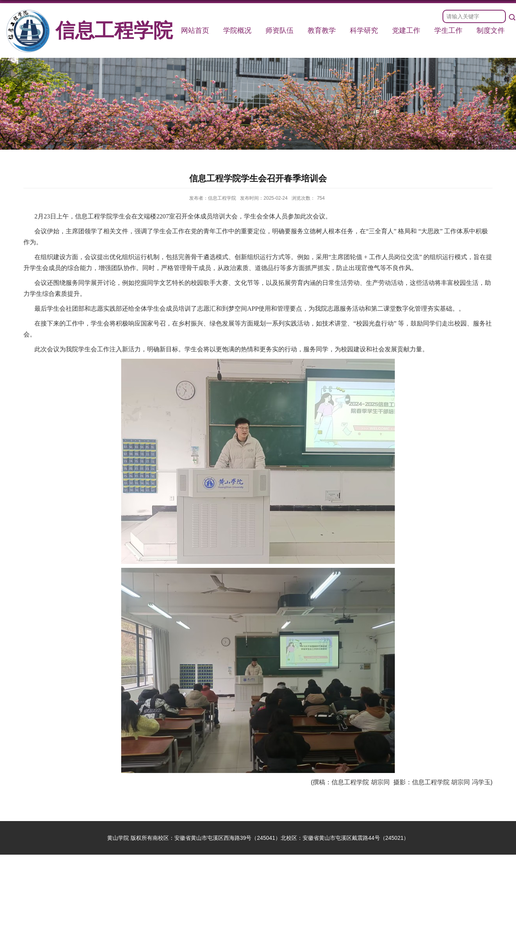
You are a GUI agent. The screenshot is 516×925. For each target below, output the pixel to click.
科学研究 (364, 30)
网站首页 (195, 30)
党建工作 (406, 30)
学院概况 (237, 30)
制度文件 (491, 30)
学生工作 (448, 30)
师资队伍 (279, 30)
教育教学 (322, 30)
